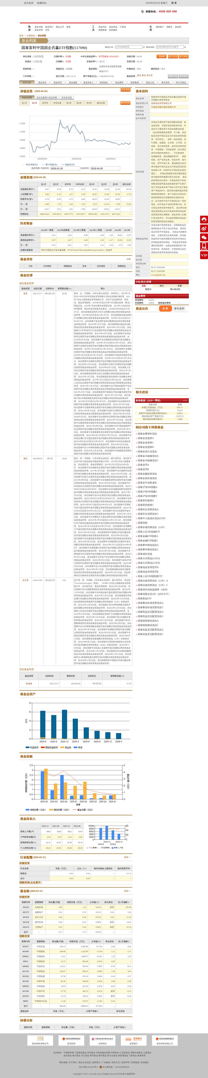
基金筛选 (113, 27)
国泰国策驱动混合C (148, 625)
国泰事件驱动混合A (148, 545)
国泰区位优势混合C (148, 514)
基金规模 (73, 82)
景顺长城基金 (136, 1052)
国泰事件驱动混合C (148, 549)
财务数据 (135, 82)
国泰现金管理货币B (148, 572)
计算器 (123, 27)
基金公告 (150, 82)
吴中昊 (149, 75)
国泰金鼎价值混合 (147, 478)
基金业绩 (27, 82)
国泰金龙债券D (146, 447)
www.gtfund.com (158, 275)
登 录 (174, 3)
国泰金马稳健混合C (148, 460)
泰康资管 (141, 1055)
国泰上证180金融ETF (149, 531)
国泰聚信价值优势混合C (150, 607)
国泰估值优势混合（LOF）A (153, 580)
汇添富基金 (124, 1052)
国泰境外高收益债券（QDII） (153, 589)
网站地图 (63, 1062)
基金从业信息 (85, 1062)
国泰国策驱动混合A (148, 620)
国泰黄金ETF (145, 598)
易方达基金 (112, 1055)
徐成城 (29, 683)
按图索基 (102, 30)
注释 (129, 259)
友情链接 (135, 1062)
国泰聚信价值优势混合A (150, 603)
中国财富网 (69, 1052)
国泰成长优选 (145, 554)
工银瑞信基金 (80, 1052)
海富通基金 (123, 1055)
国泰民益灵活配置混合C (150, 616)
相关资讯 (165, 82)
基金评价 (42, 82)
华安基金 (91, 1052)
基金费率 (119, 82)
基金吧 (178, 27)
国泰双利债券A (146, 500)
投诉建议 (145, 1062)
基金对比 (102, 27)
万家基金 (133, 1055)
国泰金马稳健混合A (148, 456)
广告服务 (106, 1062)
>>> (185, 400)
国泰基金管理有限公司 (161, 103)
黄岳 (144, 75)
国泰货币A (143, 465)
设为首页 (29, 3)
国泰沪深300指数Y (147, 496)
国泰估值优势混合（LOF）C (153, 585)
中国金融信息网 (103, 1052)
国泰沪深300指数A (147, 487)
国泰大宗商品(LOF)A (149, 558)
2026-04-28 (41, 91)
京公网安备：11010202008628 (116, 1067)
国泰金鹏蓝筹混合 (147, 474)
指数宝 (169, 27)
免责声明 (125, 1062)
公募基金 (31, 35)
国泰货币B (143, 469)
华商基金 (115, 1052)
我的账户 (160, 27)
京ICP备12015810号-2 (88, 1067)
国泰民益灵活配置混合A (150, 612)
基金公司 (60, 27)
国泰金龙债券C (146, 442)
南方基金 (76, 1055)
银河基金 (102, 1055)
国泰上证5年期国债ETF (150, 576)
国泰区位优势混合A (148, 509)
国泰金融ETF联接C (148, 540)
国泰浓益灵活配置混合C (150, 634)
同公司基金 (181, 82)
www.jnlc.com (94, 1074)
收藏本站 (42, 3)
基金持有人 (88, 82)
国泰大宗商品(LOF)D (149, 563)
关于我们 (73, 1062)
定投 (47, 30)
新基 (68, 27)
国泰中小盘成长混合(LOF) (152, 518)
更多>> (127, 857)
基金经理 (39, 30)
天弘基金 (85, 1055)
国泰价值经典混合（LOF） (152, 527)
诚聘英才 (96, 1062)
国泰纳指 (142, 523)
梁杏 (139, 75)
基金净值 (39, 27)
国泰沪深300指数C (147, 491)
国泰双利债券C (146, 505)
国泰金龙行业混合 (147, 451)
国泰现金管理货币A (148, 567)
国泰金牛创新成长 (147, 482)
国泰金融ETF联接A (148, 536)
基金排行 (49, 27)
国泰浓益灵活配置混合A (150, 629)
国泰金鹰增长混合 (147, 433)
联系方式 (116, 1062)
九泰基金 (147, 1052)
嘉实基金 (68, 1055)
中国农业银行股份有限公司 (163, 107)
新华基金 (94, 1055)
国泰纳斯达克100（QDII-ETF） (154, 594)
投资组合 (104, 82)
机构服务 (113, 30)
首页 (21, 35)
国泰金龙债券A (146, 438)
